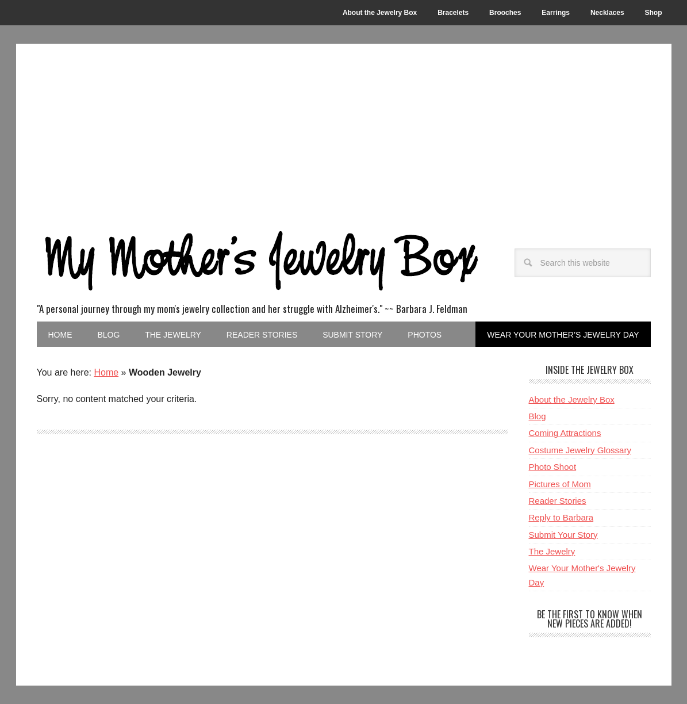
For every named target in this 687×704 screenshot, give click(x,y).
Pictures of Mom (560, 484)
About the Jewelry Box (572, 399)
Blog (537, 416)
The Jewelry (552, 551)
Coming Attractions (565, 433)
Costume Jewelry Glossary (580, 450)
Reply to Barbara (561, 517)
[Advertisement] (344, 130)
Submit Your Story (563, 535)
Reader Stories (557, 501)
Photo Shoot (553, 467)
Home (106, 372)
